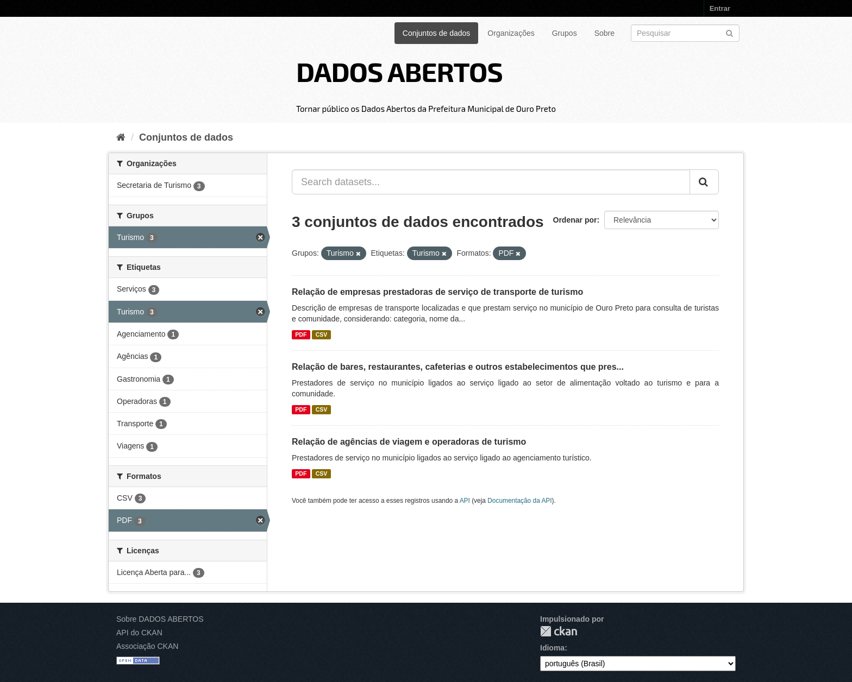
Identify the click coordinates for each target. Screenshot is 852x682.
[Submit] (729, 32)
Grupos (564, 33)
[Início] (121, 137)
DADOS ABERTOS (399, 71)
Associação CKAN (147, 646)
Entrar (720, 8)
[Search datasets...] (491, 181)
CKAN (558, 631)
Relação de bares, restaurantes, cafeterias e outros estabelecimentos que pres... (458, 366)
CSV (322, 334)
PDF (300, 334)
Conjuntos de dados (437, 33)
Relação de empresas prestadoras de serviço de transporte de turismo (437, 291)
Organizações (510, 33)
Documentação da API (519, 500)
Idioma (552, 647)
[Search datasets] (685, 33)
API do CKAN (139, 632)
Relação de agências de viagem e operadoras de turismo (409, 441)
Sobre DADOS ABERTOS (160, 619)
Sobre (604, 33)
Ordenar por (575, 220)
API (465, 500)
